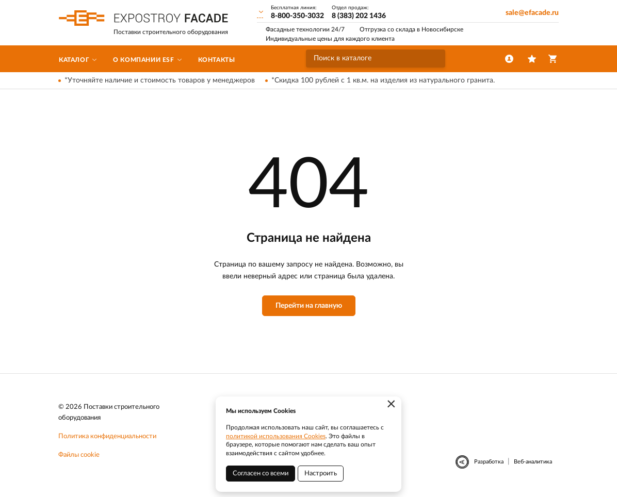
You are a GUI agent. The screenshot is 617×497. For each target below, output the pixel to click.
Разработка (489, 462)
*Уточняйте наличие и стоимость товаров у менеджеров (159, 80)
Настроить (320, 473)
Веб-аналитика (533, 462)
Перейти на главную (308, 305)
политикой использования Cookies (276, 436)
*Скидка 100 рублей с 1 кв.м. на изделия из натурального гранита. (383, 80)
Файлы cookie (79, 455)
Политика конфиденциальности (107, 436)
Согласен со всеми (260, 473)
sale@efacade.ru (532, 12)
